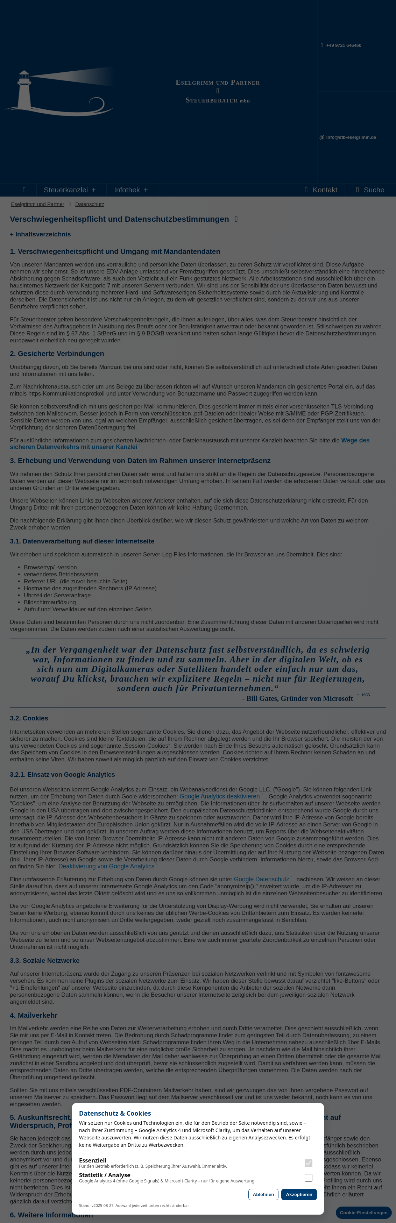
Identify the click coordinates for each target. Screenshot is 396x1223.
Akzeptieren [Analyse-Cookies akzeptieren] (299, 1194)
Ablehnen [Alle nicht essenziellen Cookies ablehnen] (263, 1194)
